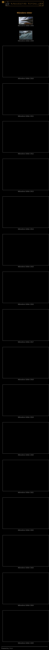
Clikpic (11, 648)
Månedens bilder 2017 (26, 342)
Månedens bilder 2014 (26, 229)
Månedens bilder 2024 (26, 605)
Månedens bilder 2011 (26, 116)
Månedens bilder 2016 (26, 304)
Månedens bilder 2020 (26, 455)
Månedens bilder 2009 (26, 41)
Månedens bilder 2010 (26, 78)
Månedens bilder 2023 (26, 568)
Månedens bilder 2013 (26, 191)
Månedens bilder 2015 (26, 267)
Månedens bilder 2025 (26, 643)
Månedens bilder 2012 (26, 154)
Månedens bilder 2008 (26, 25)
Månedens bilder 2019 (26, 417)
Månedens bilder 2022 (26, 530)
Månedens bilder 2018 (26, 379)
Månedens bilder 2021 (26, 492)
